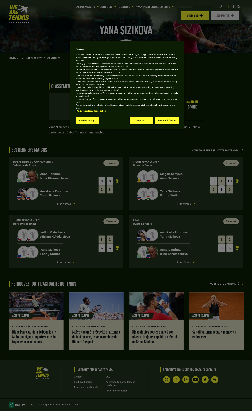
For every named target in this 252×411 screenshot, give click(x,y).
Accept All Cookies (167, 120)
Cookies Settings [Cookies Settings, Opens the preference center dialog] (87, 120)
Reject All (141, 120)
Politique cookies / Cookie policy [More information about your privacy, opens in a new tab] (91, 111)
